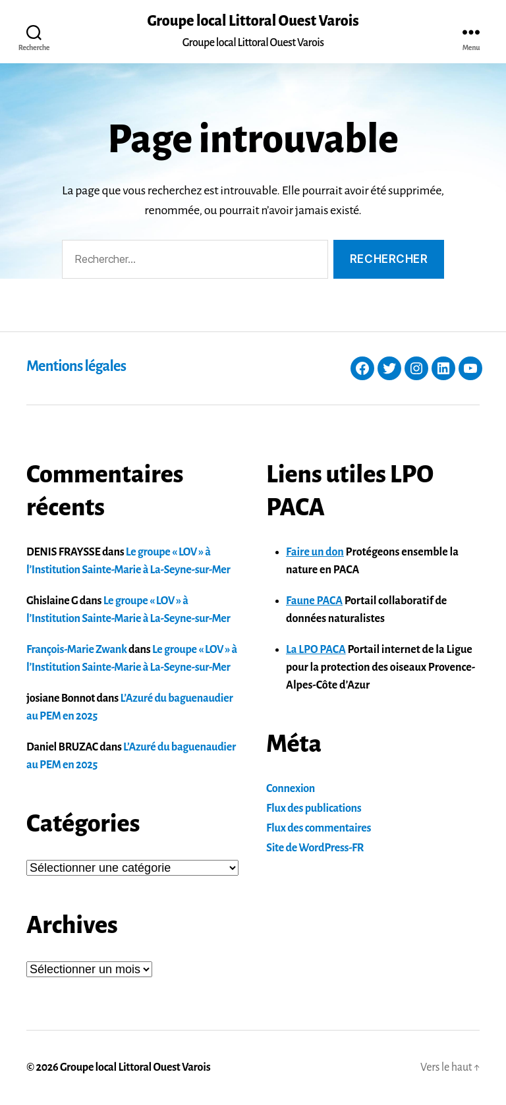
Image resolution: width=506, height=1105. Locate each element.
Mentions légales (76, 366)
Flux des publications (313, 808)
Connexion (290, 789)
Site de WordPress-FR (315, 848)
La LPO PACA (316, 650)
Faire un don (315, 552)
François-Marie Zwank (76, 650)
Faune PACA (314, 601)
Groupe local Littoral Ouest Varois (252, 21)
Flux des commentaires (318, 828)
